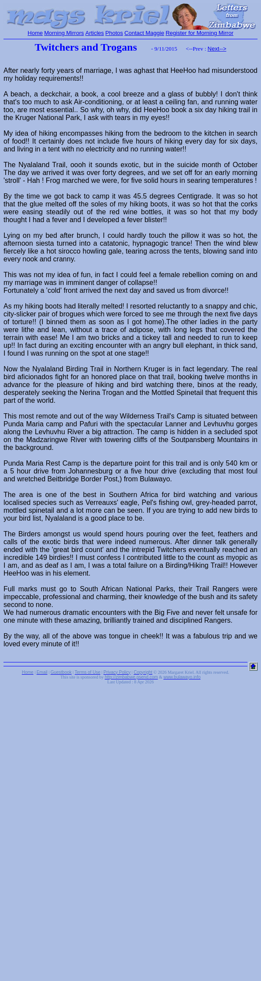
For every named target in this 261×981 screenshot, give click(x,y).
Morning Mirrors (64, 33)
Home (35, 33)
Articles (94, 33)
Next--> (217, 48)
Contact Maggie (144, 33)
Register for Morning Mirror (199, 33)
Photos (114, 33)
